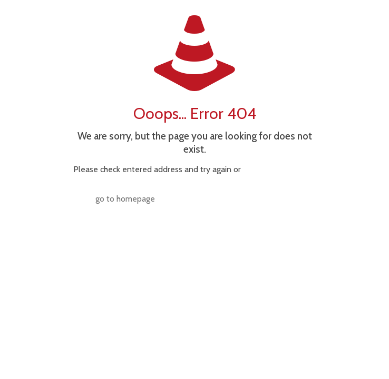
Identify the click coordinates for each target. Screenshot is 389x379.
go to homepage (125, 199)
